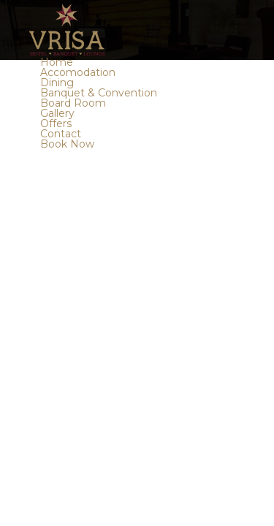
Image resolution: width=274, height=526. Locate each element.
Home (56, 62)
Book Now (67, 143)
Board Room (73, 103)
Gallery (57, 113)
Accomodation (77, 72)
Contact (60, 133)
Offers (56, 123)
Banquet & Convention (98, 92)
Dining (57, 82)
